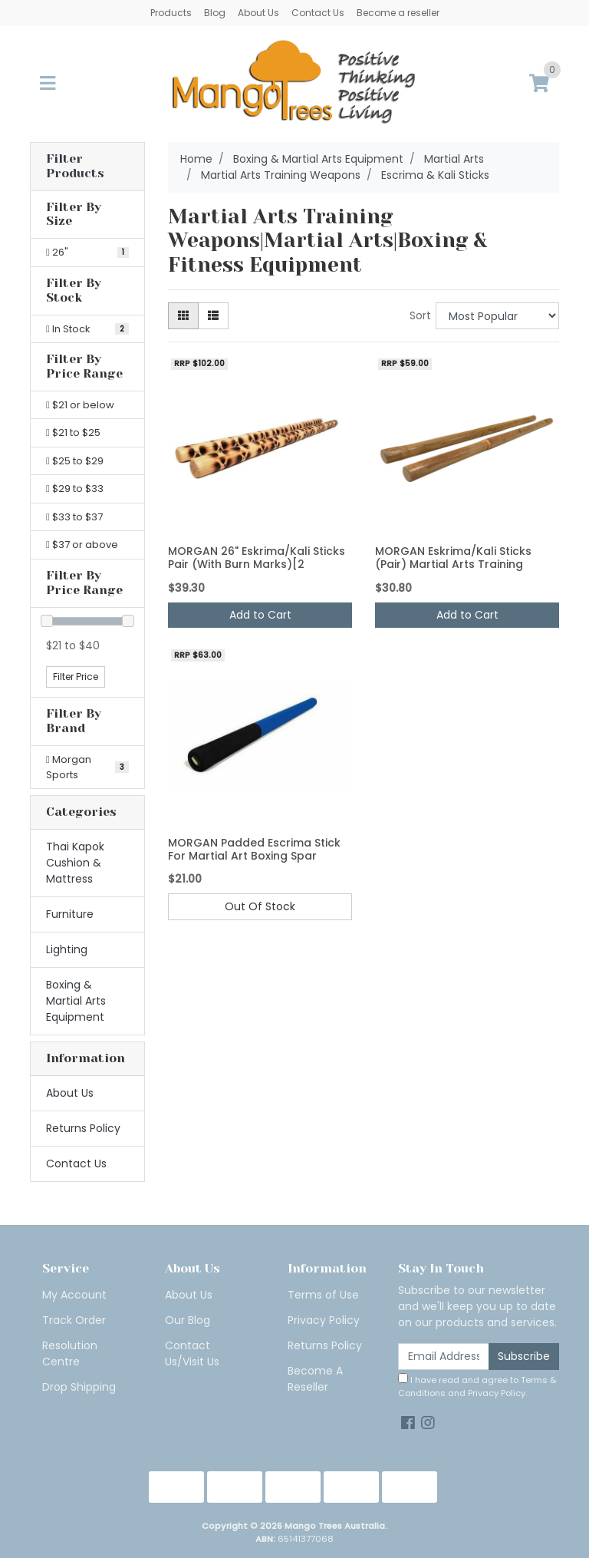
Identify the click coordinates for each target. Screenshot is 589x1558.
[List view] (213, 315)
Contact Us (317, 12)
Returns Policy (83, 1128)
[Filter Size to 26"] (87, 252)
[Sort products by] (497, 315)
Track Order (74, 1320)
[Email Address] (443, 1356)
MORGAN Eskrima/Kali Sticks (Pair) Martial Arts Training (453, 557)
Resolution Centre (69, 1353)
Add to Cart (260, 614)
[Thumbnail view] (183, 315)
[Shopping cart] (539, 84)
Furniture (70, 914)
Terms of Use (323, 1294)
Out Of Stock (260, 906)
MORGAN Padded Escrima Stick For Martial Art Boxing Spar (254, 849)
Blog (214, 12)
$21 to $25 (73, 432)
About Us (258, 12)
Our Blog (187, 1320)
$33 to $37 (74, 517)
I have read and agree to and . (477, 1386)
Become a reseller (398, 12)
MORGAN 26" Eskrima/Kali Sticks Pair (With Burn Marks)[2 (256, 557)
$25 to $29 (75, 461)
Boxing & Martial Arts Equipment (76, 1001)
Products (171, 12)
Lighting (66, 949)
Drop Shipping (79, 1387)
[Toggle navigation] (47, 84)
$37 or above (82, 544)
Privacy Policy (324, 1320)
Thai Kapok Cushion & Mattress (75, 862)
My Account (74, 1294)
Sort (420, 315)
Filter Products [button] (75, 166)
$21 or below (80, 405)
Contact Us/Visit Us (192, 1353)
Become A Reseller (315, 1379)
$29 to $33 (75, 488)
